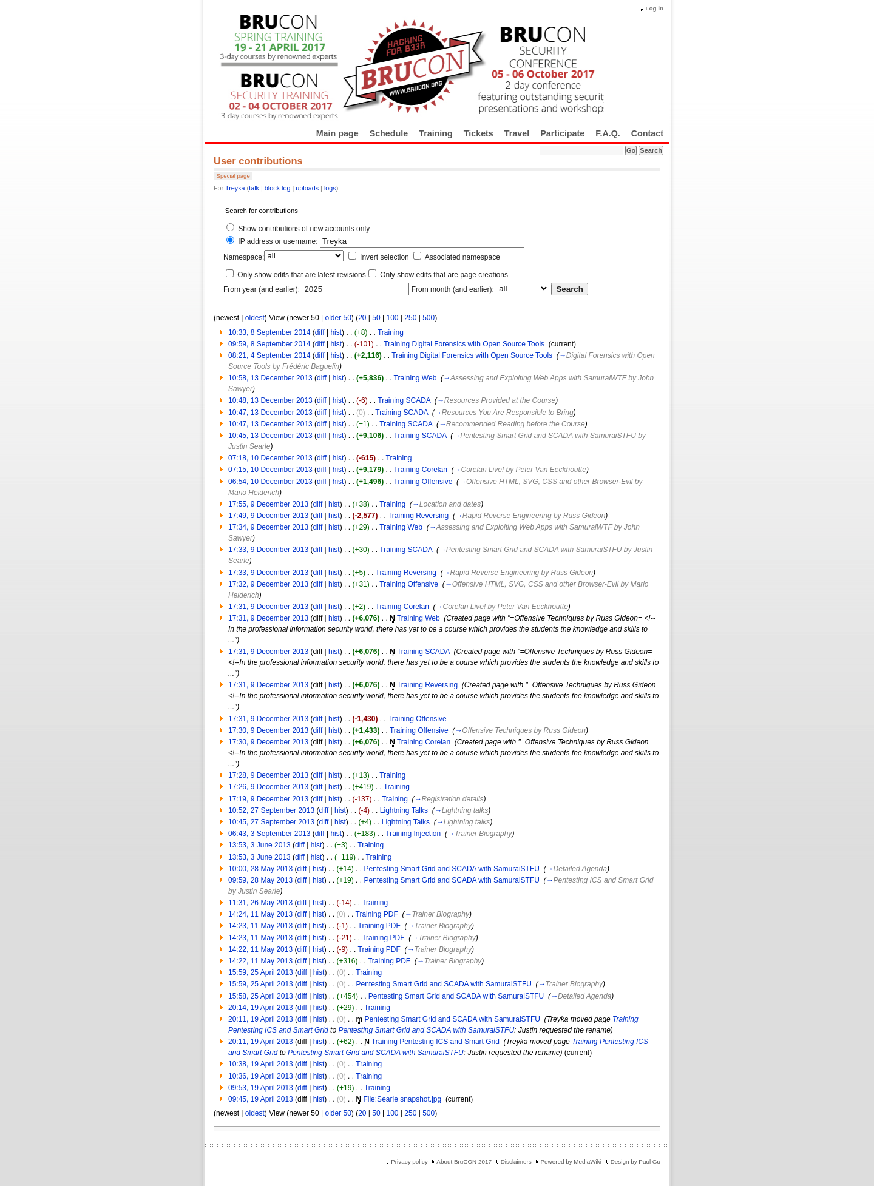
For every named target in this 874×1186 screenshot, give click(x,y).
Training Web (415, 378)
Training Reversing (418, 515)
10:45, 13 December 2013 (270, 435)
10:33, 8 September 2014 (269, 332)
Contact (647, 133)
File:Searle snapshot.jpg (402, 1099)
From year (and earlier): (261, 289)
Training (436, 133)
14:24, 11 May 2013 (260, 914)
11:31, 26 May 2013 (260, 902)
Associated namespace (462, 257)
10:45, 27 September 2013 (271, 822)
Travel (516, 133)
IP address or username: (277, 241)
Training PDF (377, 914)
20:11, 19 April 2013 (260, 1019)
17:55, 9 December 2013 (268, 504)
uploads (307, 188)
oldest (255, 318)
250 (410, 318)
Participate (562, 133)
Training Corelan (420, 469)
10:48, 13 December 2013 (270, 400)
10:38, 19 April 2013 (260, 1064)
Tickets (478, 133)
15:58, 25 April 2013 (260, 996)
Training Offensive (423, 481)
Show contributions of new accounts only (304, 228)
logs (330, 188)
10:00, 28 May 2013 (260, 868)
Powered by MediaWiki (570, 1161)
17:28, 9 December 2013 (268, 775)
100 (392, 318)
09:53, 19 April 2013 (260, 1087)
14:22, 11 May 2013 (260, 949)
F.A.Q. (607, 133)
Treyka (235, 188)
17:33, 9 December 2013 (268, 549)
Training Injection (413, 833)
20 (362, 318)
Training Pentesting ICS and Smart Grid (435, 1041)
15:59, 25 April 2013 (260, 972)
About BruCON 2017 (464, 1161)
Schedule (389, 133)
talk (254, 188)
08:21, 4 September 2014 (269, 355)
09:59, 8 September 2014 (269, 344)
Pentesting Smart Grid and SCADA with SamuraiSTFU (451, 868)
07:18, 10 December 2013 (270, 458)
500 (428, 318)
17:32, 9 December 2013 (268, 584)
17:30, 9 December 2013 (268, 730)
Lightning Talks (404, 810)
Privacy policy (409, 1161)
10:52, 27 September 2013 (271, 810)
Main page (337, 133)
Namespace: (243, 257)
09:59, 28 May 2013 (260, 880)
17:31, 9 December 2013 (268, 606)
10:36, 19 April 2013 (260, 1076)
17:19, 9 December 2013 (268, 799)
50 (376, 318)
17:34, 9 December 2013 (268, 527)
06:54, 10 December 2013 (270, 481)
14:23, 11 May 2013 (260, 926)
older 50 (338, 318)
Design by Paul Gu (635, 1161)
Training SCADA (404, 400)
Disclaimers (516, 1161)
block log (278, 188)
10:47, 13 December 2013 (270, 412)
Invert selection (384, 257)
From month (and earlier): (453, 289)
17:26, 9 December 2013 (268, 787)
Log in (654, 8)
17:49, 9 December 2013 (268, 515)
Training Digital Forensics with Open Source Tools (464, 344)
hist (336, 332)
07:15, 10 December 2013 (270, 469)
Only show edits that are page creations (444, 275)
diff (320, 332)
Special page (233, 175)
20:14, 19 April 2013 (260, 1007)
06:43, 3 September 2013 (269, 833)
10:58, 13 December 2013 (270, 378)
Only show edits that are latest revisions (301, 275)
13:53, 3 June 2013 (259, 845)
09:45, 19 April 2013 (260, 1099)
